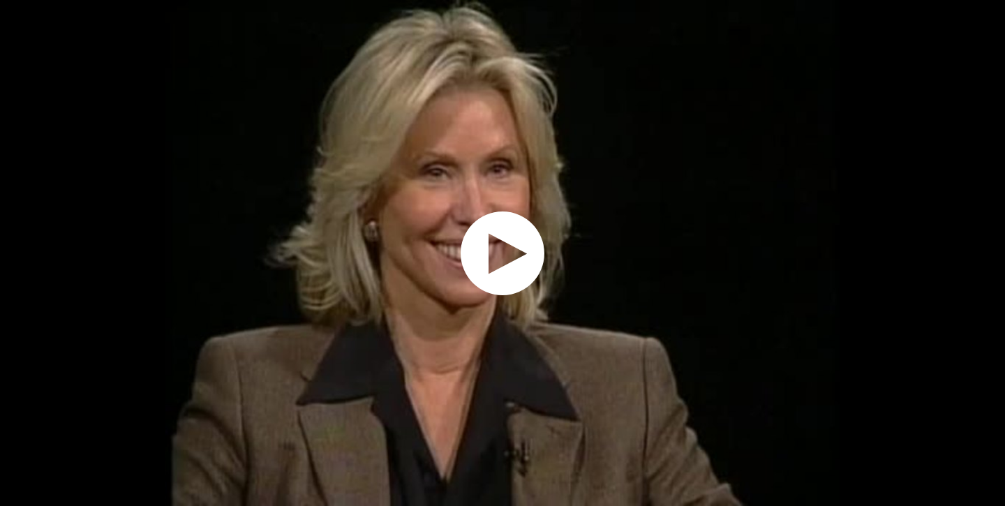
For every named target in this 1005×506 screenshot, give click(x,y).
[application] (502, 253)
